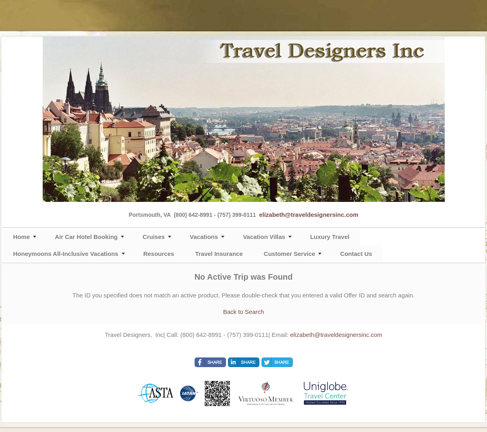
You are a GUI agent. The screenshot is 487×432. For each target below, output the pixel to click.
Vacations (204, 236)
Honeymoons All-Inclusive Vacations (65, 253)
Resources (158, 253)
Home (21, 236)
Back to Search (243, 311)
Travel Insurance (218, 253)
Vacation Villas (264, 236)
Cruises (154, 236)
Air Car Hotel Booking (86, 236)
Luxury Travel (330, 236)
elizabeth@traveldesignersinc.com (308, 214)
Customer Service (289, 253)
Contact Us (356, 253)
